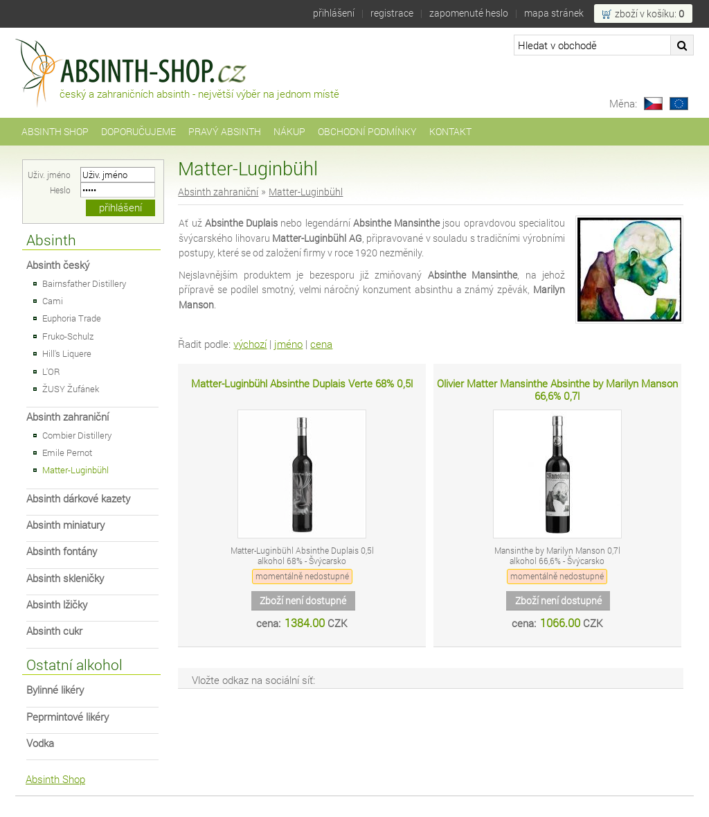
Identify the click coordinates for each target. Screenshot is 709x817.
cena (321, 344)
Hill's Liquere (66, 353)
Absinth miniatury (65, 525)
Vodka (40, 743)
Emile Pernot (67, 452)
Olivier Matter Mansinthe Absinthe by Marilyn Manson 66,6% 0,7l (557, 390)
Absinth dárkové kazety (78, 498)
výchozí (250, 344)
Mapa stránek (554, 12)
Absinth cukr (54, 631)
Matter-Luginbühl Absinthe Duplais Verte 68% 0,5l (302, 383)
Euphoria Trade (71, 318)
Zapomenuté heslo (468, 12)
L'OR (51, 371)
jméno (288, 344)
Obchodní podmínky (367, 131)
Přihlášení (333, 12)
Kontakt (450, 131)
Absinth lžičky (56, 604)
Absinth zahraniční (67, 416)
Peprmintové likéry (67, 716)
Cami (52, 301)
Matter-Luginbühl (75, 470)
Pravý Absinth (224, 131)
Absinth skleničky (65, 578)
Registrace (391, 12)
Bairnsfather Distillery (84, 283)
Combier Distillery (76, 435)
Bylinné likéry (55, 689)
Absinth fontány (61, 551)
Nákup (289, 131)
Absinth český (57, 265)
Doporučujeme (138, 131)
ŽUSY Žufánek (70, 389)
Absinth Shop (55, 131)
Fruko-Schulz (67, 336)
